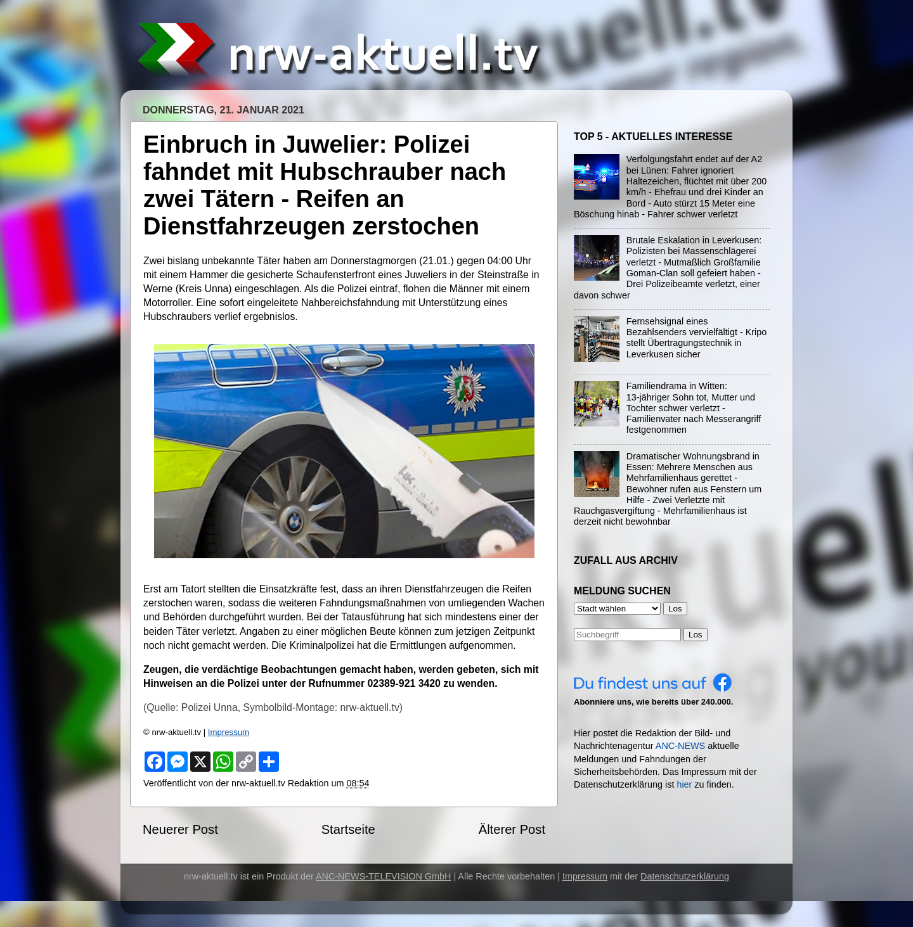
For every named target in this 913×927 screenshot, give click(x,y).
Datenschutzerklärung (684, 876)
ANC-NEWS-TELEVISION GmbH (383, 876)
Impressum (228, 732)
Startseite (348, 829)
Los (696, 634)
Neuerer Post (180, 829)
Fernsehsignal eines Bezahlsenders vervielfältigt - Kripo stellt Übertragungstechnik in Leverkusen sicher (696, 337)
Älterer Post (512, 829)
